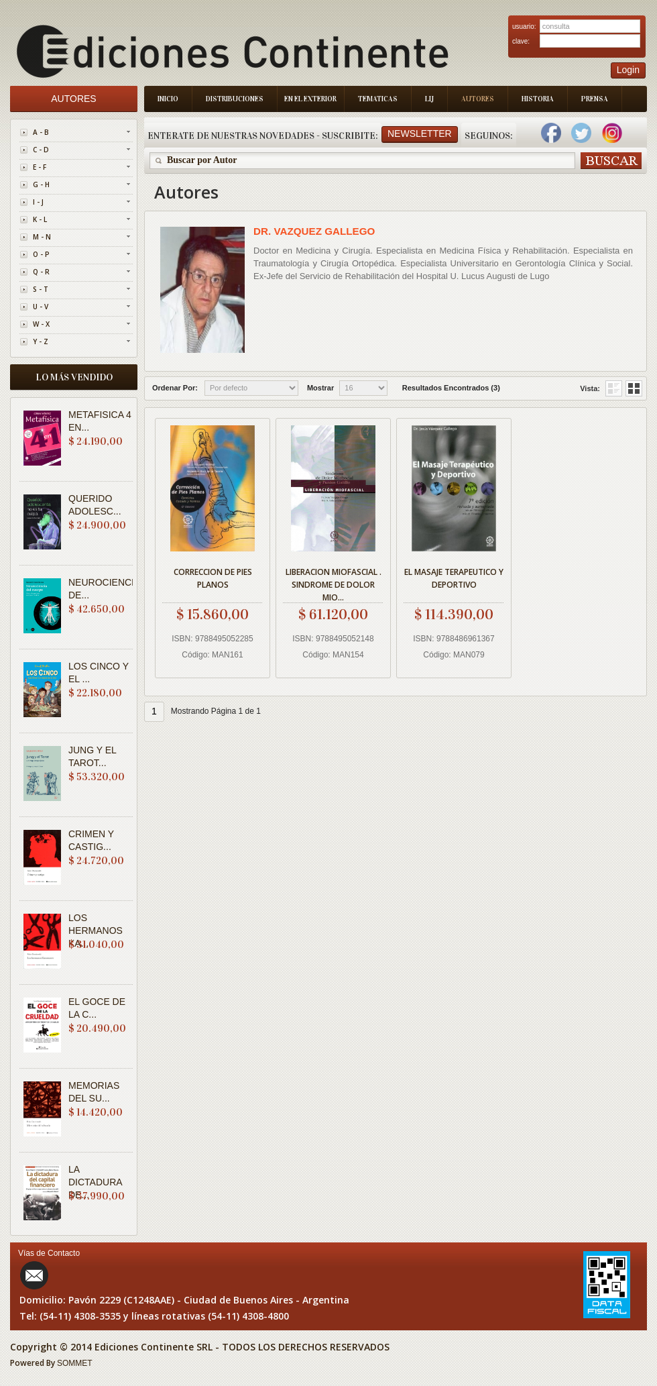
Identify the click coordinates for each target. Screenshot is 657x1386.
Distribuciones (234, 99)
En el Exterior (310, 99)
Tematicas (378, 99)
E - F (39, 167)
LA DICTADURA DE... (95, 1182)
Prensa (594, 99)
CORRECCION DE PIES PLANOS (213, 578)
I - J (38, 202)
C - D (41, 149)
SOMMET (75, 1363)
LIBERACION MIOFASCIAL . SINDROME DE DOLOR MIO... (333, 582)
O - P (41, 254)
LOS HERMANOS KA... (95, 930)
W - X (41, 324)
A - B (41, 132)
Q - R (41, 271)
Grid (613, 388)
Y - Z (40, 341)
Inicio (168, 99)
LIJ (429, 99)
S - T (40, 289)
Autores (477, 99)
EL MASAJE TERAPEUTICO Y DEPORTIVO (453, 578)
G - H (41, 184)
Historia (538, 99)
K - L (40, 219)
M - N (42, 237)
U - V (40, 306)
